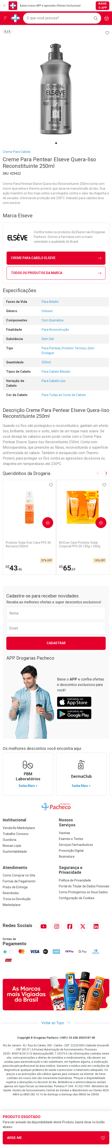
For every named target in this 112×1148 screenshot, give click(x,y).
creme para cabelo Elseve (56, 258)
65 (67, 568)
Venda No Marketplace (19, 828)
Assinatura (66, 856)
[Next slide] (105, 473)
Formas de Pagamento (19, 881)
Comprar (46, 522)
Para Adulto (50, 302)
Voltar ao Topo (56, 1023)
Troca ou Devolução (17, 899)
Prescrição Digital (71, 850)
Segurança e (84, 870)
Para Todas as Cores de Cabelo (64, 395)
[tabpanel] (56, 89)
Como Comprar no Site (19, 875)
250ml (46, 362)
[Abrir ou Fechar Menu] (5, 18)
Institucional (14, 820)
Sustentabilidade (15, 851)
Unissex (47, 311)
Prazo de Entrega (15, 887)
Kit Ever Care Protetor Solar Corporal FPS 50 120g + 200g (79, 544)
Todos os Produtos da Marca (56, 273)
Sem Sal (48, 339)
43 (14, 568)
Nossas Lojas (12, 845)
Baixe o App (102, 5)
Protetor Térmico (74, 348)
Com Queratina (52, 320)
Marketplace (12, 905)
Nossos (84, 822)
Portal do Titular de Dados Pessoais (84, 886)
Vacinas (64, 833)
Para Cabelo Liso (53, 381)
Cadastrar (56, 643)
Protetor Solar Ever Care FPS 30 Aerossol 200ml (28, 544)
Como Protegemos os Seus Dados (83, 892)
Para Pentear (51, 348)
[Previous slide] (97, 473)
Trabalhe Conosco (16, 834)
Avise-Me (56, 1138)
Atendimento (15, 867)
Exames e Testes (71, 839)
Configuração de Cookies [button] (76, 898)
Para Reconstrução (55, 329)
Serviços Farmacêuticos (76, 845)
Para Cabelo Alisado (56, 371)
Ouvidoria (9, 840)
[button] (56, 89)
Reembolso (11, 893)
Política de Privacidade (75, 880)
